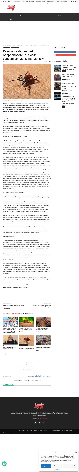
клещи (25, 287)
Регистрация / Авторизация (28, 1)
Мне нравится (71, 51)
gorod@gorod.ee (44, 418)
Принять (46, 466)
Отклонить (57, 466)
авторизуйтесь (46, 376)
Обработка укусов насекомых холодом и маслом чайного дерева (26, 330)
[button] (76, 452)
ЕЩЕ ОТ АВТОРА (28, 314)
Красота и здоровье (14, 47)
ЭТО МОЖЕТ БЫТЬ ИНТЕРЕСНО (12, 314)
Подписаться (72, 55)
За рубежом (38, 343)
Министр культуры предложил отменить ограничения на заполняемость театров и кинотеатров (14, 307)
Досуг (35, 15)
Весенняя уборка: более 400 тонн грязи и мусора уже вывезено (69, 67)
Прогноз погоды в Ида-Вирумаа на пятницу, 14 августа (41, 306)
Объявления (38, 1)
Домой (4, 45)
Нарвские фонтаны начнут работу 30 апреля (68, 76)
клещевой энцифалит (17, 287)
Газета (14, 15)
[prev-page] (4, 354)
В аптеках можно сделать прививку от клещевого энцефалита (42, 330)
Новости (7, 15)
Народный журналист (25, 15)
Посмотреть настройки (70, 466)
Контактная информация (62, 1)
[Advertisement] (39, 32)
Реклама (51, 15)
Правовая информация (56, 430)
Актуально (65, 90)
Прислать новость (21, 430)
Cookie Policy (57, 469)
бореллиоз (9, 287)
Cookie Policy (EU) (8, 19)
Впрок (13, 45)
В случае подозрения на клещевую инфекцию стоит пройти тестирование (9, 347)
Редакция (60, 15)
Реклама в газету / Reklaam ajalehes (49, 1)
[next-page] (6, 354)
